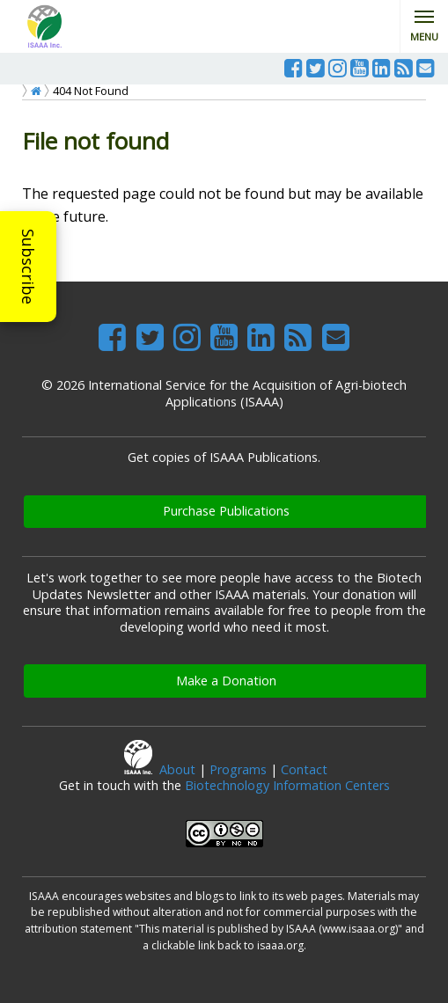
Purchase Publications (226, 510)
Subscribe (28, 266)
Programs (238, 769)
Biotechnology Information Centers (287, 785)
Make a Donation (226, 680)
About (177, 769)
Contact (304, 769)
